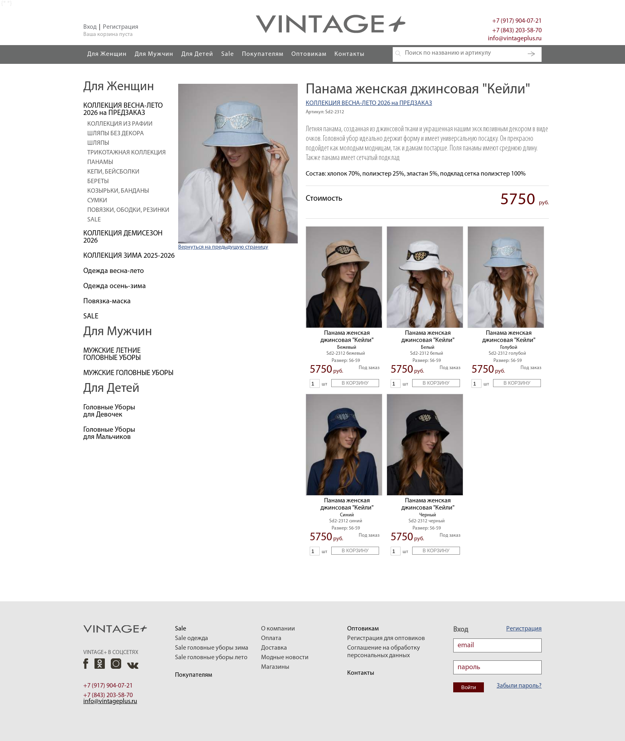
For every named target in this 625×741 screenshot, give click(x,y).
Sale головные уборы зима (211, 648)
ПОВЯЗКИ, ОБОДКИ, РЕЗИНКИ (128, 210)
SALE (94, 219)
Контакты (349, 54)
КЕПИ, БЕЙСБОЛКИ (113, 172)
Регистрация (120, 27)
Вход (89, 27)
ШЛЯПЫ (98, 143)
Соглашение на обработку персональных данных (383, 652)
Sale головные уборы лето (211, 657)
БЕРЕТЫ (98, 181)
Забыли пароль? (519, 686)
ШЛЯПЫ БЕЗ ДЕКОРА (115, 133)
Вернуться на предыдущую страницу (223, 247)
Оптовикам (308, 54)
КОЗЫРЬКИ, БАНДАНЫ (118, 191)
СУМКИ (97, 200)
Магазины (275, 667)
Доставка (274, 648)
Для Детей (197, 54)
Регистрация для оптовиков (386, 638)
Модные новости (285, 657)
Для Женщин (107, 54)
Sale (227, 54)
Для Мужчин (154, 54)
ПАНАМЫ (100, 162)
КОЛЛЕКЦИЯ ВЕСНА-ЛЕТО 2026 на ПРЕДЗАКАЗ (369, 103)
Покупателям (262, 54)
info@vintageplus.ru (515, 39)
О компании (278, 629)
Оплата (271, 638)
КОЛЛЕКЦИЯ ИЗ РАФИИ (120, 124)
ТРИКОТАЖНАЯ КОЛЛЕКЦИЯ (126, 152)
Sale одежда (191, 638)
